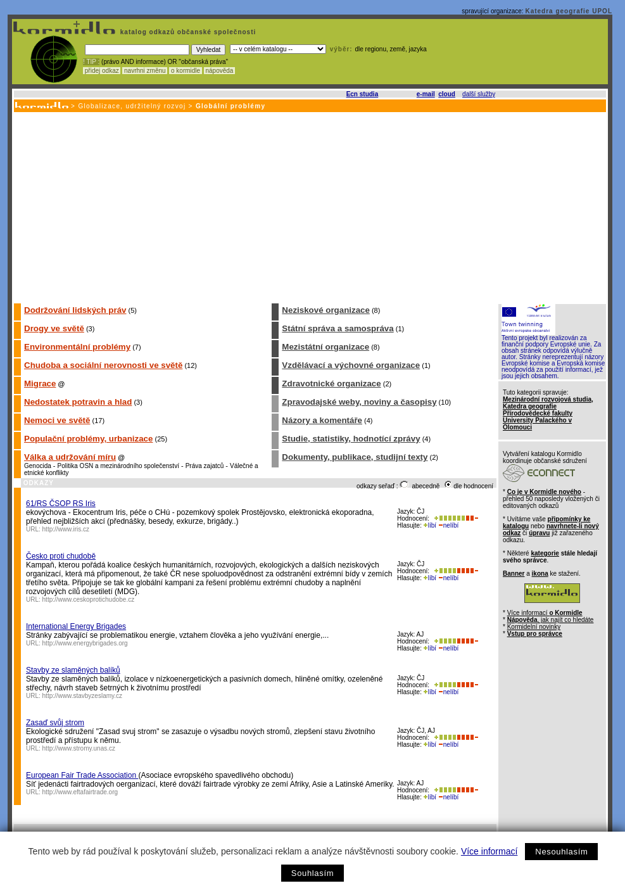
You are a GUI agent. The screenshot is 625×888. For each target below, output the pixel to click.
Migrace (40, 383)
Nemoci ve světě (57, 420)
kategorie (545, 553)
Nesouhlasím (561, 851)
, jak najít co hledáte (550, 619)
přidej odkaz (101, 70)
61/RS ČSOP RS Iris (61, 503)
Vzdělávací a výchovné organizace (351, 365)
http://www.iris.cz (65, 529)
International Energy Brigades (76, 626)
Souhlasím (312, 873)
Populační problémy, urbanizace (88, 438)
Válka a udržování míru (70, 457)
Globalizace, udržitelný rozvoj (132, 106)
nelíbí (448, 525)
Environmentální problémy (77, 347)
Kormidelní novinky (533, 626)
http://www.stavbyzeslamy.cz (82, 695)
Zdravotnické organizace (331, 383)
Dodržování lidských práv (75, 310)
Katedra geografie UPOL (568, 11)
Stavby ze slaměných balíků (73, 670)
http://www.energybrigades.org (85, 643)
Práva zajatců (205, 465)
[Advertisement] (309, 207)
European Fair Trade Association (82, 775)
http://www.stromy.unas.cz (78, 748)
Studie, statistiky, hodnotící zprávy (351, 438)
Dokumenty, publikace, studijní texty (354, 457)
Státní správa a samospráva (337, 328)
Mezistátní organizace (325, 347)
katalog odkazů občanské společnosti (187, 32)
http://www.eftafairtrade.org (80, 792)
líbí (430, 525)
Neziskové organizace (326, 310)
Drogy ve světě (54, 328)
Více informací (489, 851)
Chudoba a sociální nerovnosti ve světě (103, 365)
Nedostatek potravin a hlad (78, 402)
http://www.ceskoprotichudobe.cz (88, 599)
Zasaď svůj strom (55, 722)
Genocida (37, 465)
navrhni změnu (144, 70)
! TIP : (91, 61)
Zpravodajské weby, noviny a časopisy (359, 402)
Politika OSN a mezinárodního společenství (118, 465)
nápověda (220, 70)
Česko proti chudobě (61, 556)
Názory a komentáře (322, 420)
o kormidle (185, 70)
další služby (478, 94)
